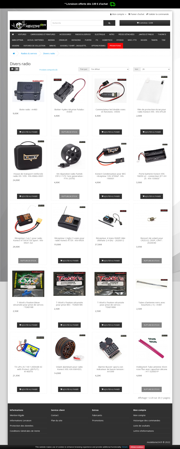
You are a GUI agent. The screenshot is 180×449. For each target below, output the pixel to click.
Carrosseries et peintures (43, 34)
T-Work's (162, 34)
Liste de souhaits (141, 425)
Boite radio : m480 (28, 109)
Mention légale (17, 415)
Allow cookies (137, 447)
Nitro (111, 34)
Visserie (15, 46)
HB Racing (76, 40)
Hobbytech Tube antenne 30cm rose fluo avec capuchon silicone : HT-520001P (151, 369)
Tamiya (154, 40)
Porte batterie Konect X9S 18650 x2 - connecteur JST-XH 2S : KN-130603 (151, 176)
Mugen (144, 40)
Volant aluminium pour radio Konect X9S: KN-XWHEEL (69, 368)
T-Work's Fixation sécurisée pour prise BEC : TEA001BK (69, 303)
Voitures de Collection (34, 46)
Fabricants (97, 415)
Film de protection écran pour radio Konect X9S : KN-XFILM (151, 110)
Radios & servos (83, 34)
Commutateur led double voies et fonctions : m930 (110, 110)
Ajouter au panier (28, 132)
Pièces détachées (126, 34)
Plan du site (56, 420)
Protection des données (21, 425)
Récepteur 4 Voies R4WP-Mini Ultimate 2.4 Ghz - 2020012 (110, 239)
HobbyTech (107, 40)
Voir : (137, 69)
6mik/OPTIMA (17, 40)
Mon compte (139, 415)
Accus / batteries (35, 40)
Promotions (115, 46)
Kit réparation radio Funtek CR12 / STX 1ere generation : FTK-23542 (69, 176)
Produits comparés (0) (48, 70)
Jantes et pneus (146, 34)
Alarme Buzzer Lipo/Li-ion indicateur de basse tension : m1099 (110, 369)
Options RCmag (98, 46)
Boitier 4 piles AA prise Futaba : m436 (69, 110)
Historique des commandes (146, 420)
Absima (51, 40)
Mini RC (53, 46)
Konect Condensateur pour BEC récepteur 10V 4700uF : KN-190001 (110, 176)
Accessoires (65, 34)
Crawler (63, 40)
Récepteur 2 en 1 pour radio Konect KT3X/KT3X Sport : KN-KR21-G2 (28, 240)
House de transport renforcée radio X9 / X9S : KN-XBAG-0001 (28, 175)
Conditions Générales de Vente (25, 430)
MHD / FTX (132, 40)
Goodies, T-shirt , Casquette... (73, 46)
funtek (88, 40)
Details (125, 447)
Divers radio (49, 53)
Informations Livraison (20, 420)
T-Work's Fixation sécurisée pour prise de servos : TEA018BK (110, 304)
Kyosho (120, 40)
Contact (54, 415)
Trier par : (84, 69)
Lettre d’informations (143, 430)
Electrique (100, 34)
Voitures (22, 34)
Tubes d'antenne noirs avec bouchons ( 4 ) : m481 (151, 303)
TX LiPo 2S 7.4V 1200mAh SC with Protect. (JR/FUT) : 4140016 (28, 369)
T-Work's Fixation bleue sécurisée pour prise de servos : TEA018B (28, 304)
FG (97, 40)
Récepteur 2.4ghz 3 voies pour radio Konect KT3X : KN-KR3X (69, 239)
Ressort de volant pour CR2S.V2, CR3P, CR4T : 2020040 (151, 240)
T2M (163, 40)
